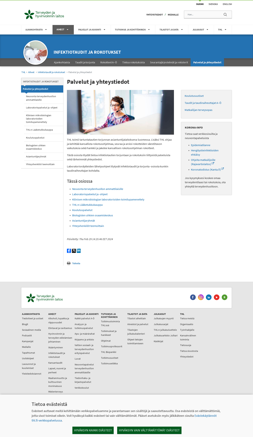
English (227, 4)
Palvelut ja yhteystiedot (35, 88)
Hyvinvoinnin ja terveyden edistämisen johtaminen (60, 337)
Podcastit (27, 335)
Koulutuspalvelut (35, 137)
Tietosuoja (185, 345)
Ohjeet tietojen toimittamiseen (135, 341)
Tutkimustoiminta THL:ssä (110, 323)
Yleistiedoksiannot (31, 373)
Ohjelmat (106, 340)
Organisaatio (186, 324)
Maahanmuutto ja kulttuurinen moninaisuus (57, 382)
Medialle (173, 14)
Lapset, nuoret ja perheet (57, 370)
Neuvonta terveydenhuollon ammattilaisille (41, 98)
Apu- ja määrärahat (85, 333)
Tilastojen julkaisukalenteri (136, 331)
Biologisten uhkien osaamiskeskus (36, 147)
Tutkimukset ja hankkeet (108, 333)
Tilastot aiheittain (136, 318)
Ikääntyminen (55, 347)
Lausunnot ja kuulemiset (29, 365)
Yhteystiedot (154, 14)
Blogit (25, 324)
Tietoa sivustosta (189, 351)
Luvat (78, 358)
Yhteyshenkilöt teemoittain (40, 164)
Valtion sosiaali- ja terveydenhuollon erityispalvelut (84, 349)
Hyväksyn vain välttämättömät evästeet (149, 430)
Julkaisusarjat (161, 324)
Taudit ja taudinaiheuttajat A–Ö (203, 103)
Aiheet (31, 72)
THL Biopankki (108, 352)
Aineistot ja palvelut (137, 324)
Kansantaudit (55, 362)
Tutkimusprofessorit (111, 346)
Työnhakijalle (187, 329)
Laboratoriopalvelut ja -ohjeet (41, 107)
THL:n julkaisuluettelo (165, 329)
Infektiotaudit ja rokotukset (87, 52)
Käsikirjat (158, 341)
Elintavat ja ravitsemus (60, 328)
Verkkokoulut (82, 387)
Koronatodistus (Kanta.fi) (207, 169)
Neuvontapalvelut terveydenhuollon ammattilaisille (84, 368)
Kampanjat (27, 341)
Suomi (200, 4)
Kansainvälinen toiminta (188, 337)
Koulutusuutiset (194, 96)
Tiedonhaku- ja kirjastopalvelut (83, 379)
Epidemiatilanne (200, 145)
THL (23, 72)
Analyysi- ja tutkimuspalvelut (84, 326)
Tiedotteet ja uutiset (32, 318)
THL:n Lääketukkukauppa (39, 129)
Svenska (213, 4)
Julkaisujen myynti (164, 318)
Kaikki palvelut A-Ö (84, 318)
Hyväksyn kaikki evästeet (93, 430)
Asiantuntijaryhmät (36, 156)
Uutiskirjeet (28, 358)
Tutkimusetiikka (109, 363)
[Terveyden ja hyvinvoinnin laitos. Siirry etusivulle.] (60, 298)
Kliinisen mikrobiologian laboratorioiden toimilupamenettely (38, 119)
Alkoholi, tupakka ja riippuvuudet (58, 320)
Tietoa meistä (187, 318)
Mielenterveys (55, 391)
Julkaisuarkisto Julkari (165, 335)
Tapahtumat (28, 352)
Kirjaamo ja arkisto (84, 339)
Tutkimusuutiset (109, 357)
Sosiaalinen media (31, 329)
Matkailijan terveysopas (198, 110)
